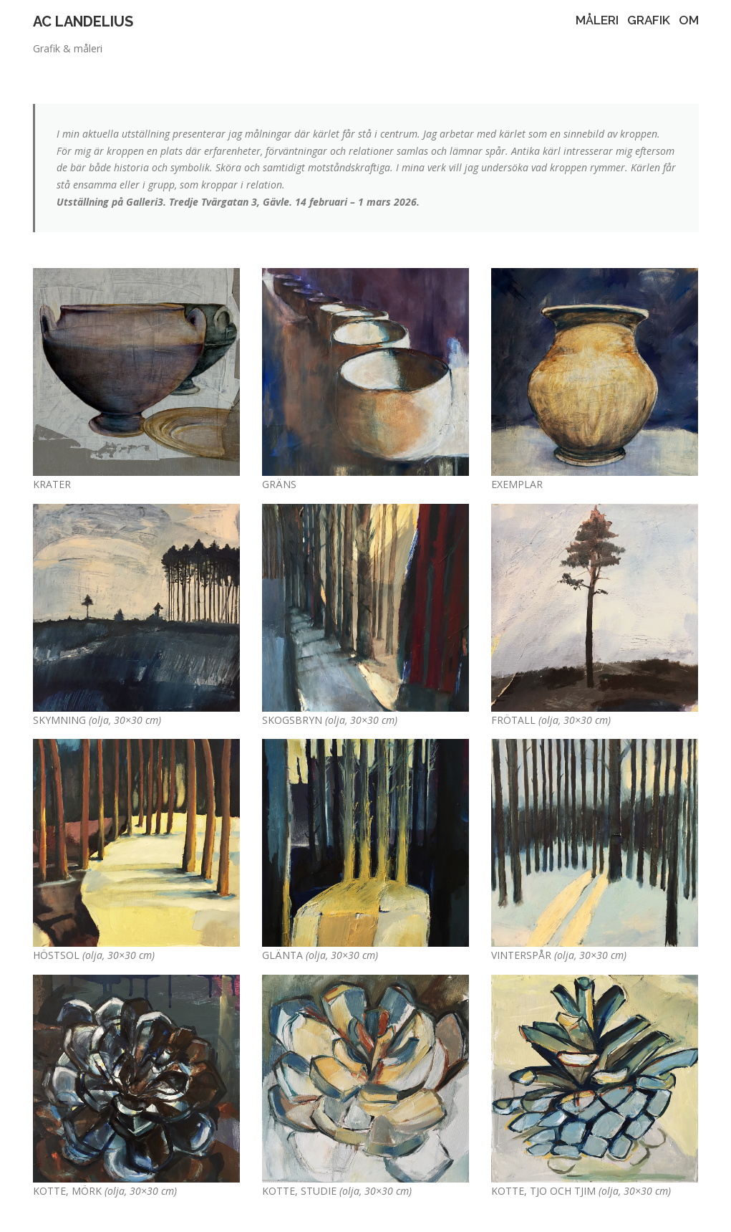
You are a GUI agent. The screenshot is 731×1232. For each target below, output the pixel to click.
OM (689, 20)
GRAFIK (648, 20)
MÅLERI (597, 20)
